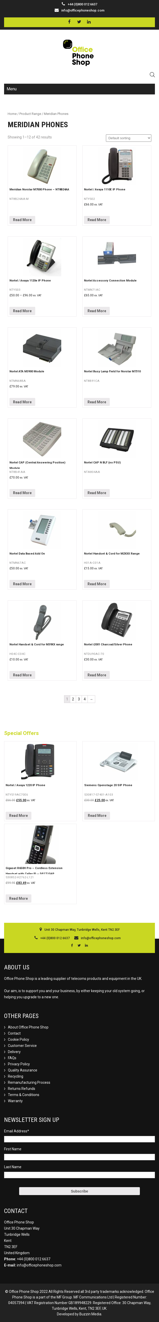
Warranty (15, 1101)
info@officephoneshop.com (82, 10)
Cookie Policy (18, 1039)
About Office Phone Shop (28, 1027)
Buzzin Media (90, 1314)
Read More (22, 220)
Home (12, 114)
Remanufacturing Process (29, 1082)
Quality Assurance (22, 1070)
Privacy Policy (19, 1064)
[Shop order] (128, 138)
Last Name (12, 1167)
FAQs (12, 1058)
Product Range (30, 114)
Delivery (14, 1052)
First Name (12, 1149)
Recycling (15, 1076)
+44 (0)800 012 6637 (33, 1259)
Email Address (16, 1131)
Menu (12, 88)
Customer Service (22, 1046)
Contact (14, 1033)
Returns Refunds (21, 1089)
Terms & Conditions (23, 1095)
